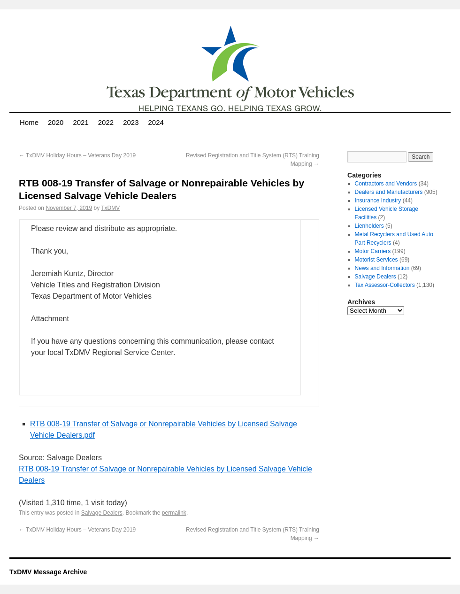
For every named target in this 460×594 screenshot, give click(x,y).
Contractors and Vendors (386, 183)
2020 (55, 122)
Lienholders (369, 226)
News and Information (382, 268)
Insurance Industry (378, 200)
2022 (106, 122)
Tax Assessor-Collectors (385, 285)
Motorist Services (376, 259)
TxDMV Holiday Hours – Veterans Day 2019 (77, 155)
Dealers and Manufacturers (389, 192)
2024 (156, 122)
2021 (80, 122)
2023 (130, 122)
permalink (174, 512)
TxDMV (110, 208)
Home (29, 122)
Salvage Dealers (102, 512)
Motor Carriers (373, 251)
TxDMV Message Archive (48, 572)
